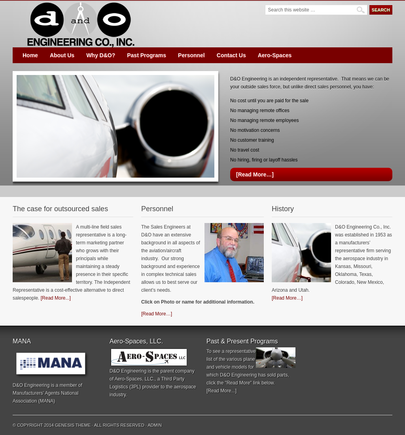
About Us (62, 55)
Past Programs (146, 55)
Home (30, 55)
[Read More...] (56, 298)
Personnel (191, 55)
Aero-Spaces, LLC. (135, 379)
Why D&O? (100, 55)
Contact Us (231, 55)
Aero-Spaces (275, 55)
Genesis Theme (73, 425)
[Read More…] (255, 174)
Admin (155, 425)
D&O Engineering (80, 23)
